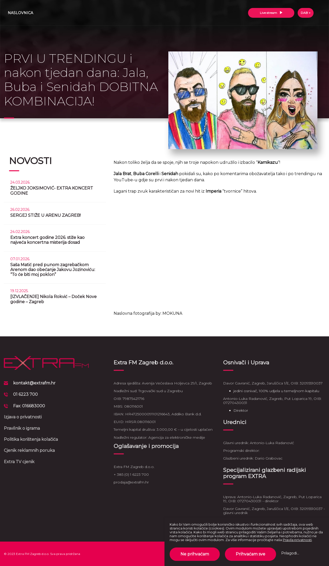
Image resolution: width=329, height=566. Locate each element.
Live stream (271, 13)
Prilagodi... (290, 553)
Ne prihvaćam (194, 554)
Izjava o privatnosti (23, 417)
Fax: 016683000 (29, 405)
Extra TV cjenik (19, 461)
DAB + (305, 13)
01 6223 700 (25, 394)
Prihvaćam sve (250, 554)
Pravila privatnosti (297, 540)
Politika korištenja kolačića (31, 439)
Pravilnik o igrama (22, 428)
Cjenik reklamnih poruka (29, 450)
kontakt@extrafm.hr (34, 383)
